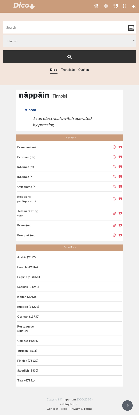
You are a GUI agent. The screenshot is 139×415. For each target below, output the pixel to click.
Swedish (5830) (27, 370)
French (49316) (27, 267)
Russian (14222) (28, 306)
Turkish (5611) (27, 350)
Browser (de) (26, 157)
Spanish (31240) (28, 287)
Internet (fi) (25, 177)
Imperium (69, 399)
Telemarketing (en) (27, 213)
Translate (68, 70)
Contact (53, 408)
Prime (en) (24, 225)
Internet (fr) (25, 167)
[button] (96, 6)
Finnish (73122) (27, 360)
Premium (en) (26, 147)
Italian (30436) (27, 296)
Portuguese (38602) (25, 329)
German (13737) (28, 316)
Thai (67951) (26, 380)
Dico (53, 70)
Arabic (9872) (26, 257)
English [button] (67, 404)
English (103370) (28, 277)
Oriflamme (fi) (26, 186)
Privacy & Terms (81, 408)
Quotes (83, 70)
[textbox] (69, 27)
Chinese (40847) (28, 340)
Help (64, 408)
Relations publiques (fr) (26, 199)
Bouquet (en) (26, 235)
